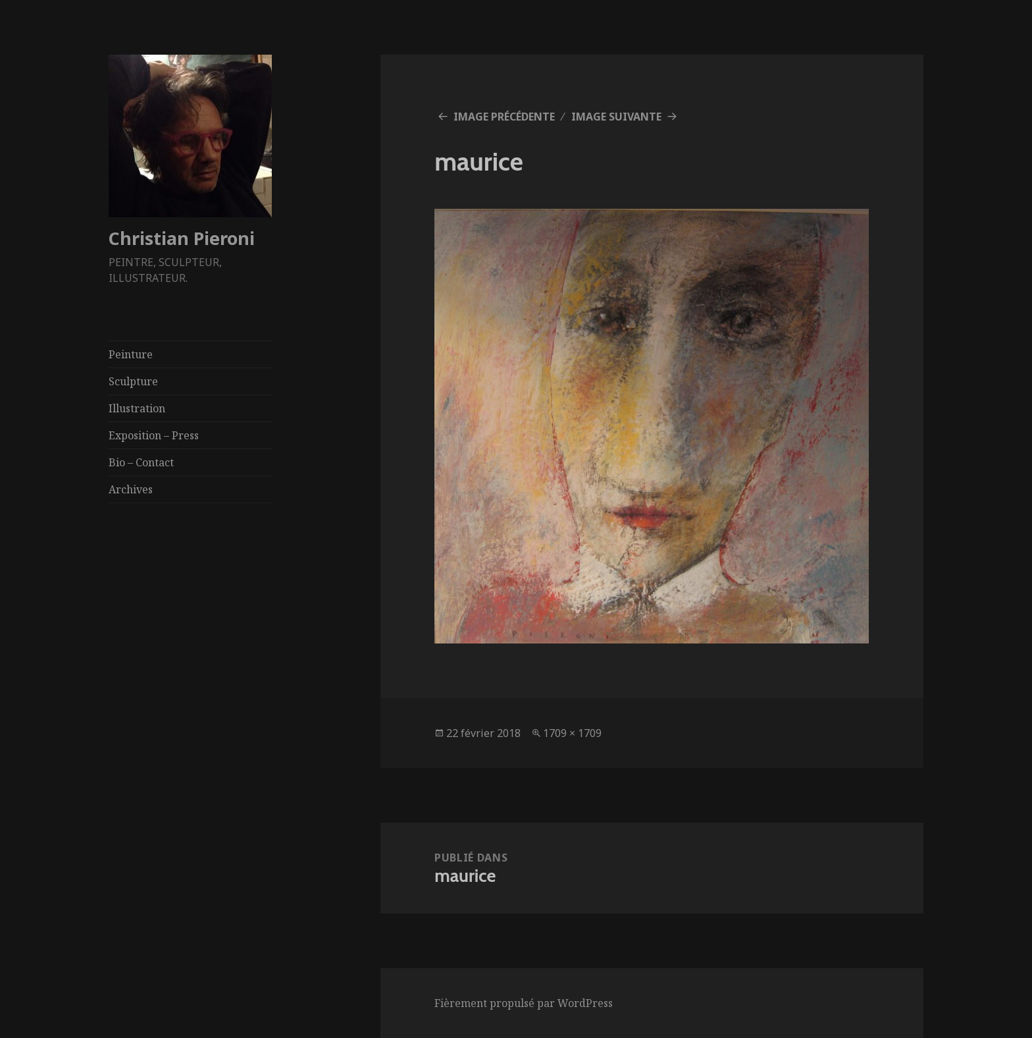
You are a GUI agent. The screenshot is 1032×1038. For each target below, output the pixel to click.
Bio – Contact (141, 462)
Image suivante (616, 116)
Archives (131, 489)
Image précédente (504, 116)
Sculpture (133, 381)
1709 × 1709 (572, 733)
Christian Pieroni (182, 238)
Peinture (131, 354)
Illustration (137, 408)
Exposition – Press (154, 435)
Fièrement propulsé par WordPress (523, 1003)
